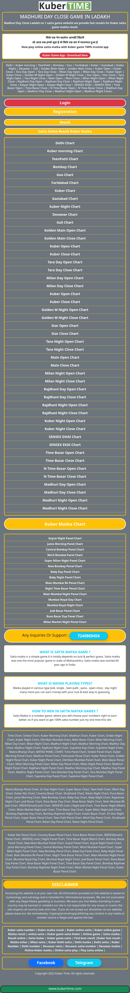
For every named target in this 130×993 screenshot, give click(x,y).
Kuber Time (62, 973)
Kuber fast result (109, 938)
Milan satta (38, 942)
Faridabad (81, 65)
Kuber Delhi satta (60, 942)
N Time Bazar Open (62, 88)
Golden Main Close (80, 68)
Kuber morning (25, 65)
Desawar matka (110, 946)
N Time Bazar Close (90, 88)
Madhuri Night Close (97, 91)
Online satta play (67, 950)
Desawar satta (53, 946)
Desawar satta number (80, 946)
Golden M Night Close (70, 75)
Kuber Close (13, 75)
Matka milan (19, 942)
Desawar (24, 68)
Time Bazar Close (36, 88)
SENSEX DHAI (83, 85)
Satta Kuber (36, 938)
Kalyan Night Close (59, 85)
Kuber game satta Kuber (63, 934)
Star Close (109, 75)
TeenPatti (44, 65)
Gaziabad (107, 65)
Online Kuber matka (38, 950)
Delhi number (31, 946)
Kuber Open (103, 68)
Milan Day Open (69, 72)
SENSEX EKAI (102, 85)
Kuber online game (107, 930)
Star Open (93, 75)
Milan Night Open (94, 78)
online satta (36, 934)
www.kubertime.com (65, 988)
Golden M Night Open (39, 75)
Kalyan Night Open (32, 85)
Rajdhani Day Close (57, 81)
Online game (91, 934)
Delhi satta (101, 942)
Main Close (73, 78)
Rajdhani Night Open (86, 81)
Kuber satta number (21, 930)
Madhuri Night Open (68, 91)
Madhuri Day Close (39, 91)
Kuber (95, 65)
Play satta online (92, 950)
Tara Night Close (35, 78)
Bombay (58, 65)
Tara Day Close (47, 72)
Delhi (9, 65)
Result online (17, 938)
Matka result (16, 934)
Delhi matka (83, 942)
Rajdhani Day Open (30, 81)
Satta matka (111, 934)
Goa (69, 65)
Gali (35, 68)
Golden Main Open (53, 68)
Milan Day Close (93, 72)
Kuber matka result (51, 930)
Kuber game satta (59, 938)
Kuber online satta (79, 930)
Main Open (55, 78)
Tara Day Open (25, 72)
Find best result (85, 938)
